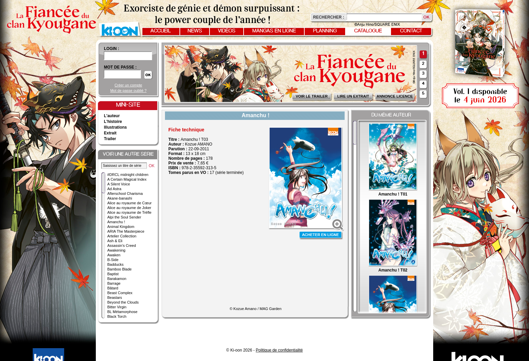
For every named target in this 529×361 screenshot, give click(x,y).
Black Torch (117, 316)
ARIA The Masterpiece (125, 231)
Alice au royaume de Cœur (129, 203)
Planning (325, 31)
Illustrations (115, 127)
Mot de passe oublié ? (128, 90)
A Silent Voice (118, 184)
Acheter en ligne (321, 235)
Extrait (110, 133)
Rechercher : (328, 17)
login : (111, 48)
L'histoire (113, 121)
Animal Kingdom (120, 227)
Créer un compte (128, 85)
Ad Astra (114, 189)
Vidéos (226, 31)
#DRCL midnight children (127, 175)
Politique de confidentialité (279, 350)
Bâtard (112, 288)
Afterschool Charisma (125, 193)
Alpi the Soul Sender (124, 217)
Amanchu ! (116, 222)
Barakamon (116, 279)
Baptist (113, 274)
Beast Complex (120, 293)
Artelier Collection (121, 236)
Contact (411, 31)
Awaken (113, 255)
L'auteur (112, 115)
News (195, 31)
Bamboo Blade (119, 269)
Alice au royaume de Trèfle (129, 212)
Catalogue (368, 31)
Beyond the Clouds (123, 302)
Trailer (110, 138)
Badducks (115, 264)
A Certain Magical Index (126, 179)
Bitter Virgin (117, 307)
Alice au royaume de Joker (129, 208)
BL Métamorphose (122, 312)
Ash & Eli (114, 241)
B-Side (112, 260)
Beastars (114, 297)
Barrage (113, 283)
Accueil (160, 31)
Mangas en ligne (274, 31)
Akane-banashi (119, 198)
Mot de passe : (120, 67)
